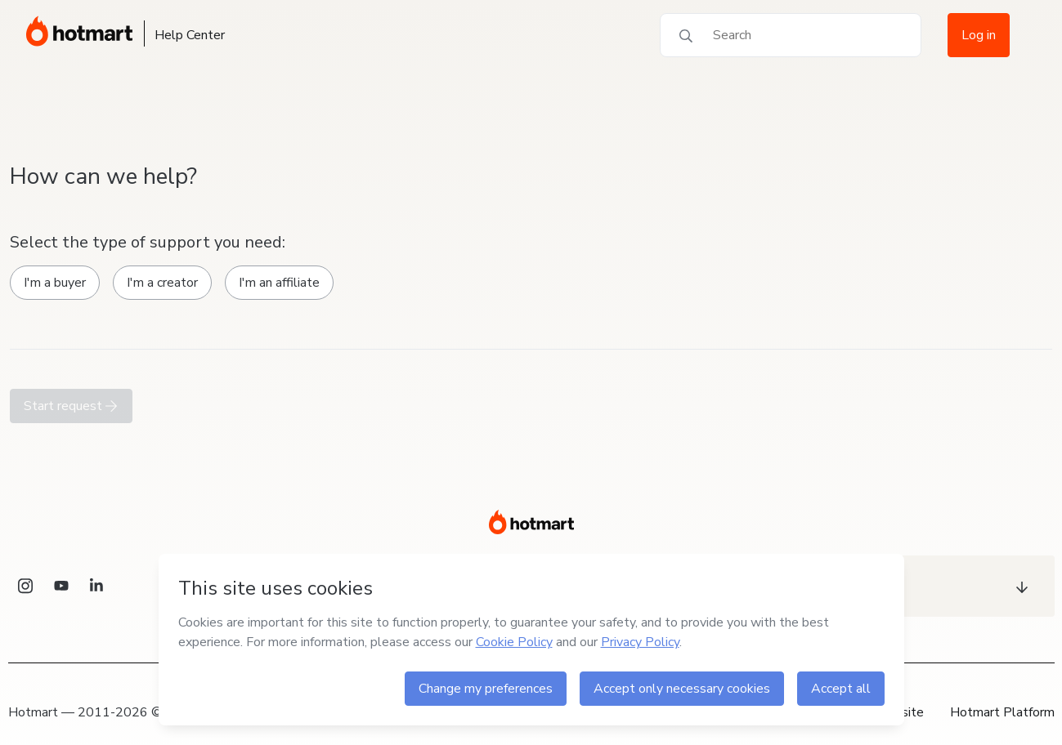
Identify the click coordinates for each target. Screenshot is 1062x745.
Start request (71, 406)
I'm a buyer (55, 283)
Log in (978, 35)
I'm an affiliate (279, 283)
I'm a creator (162, 283)
